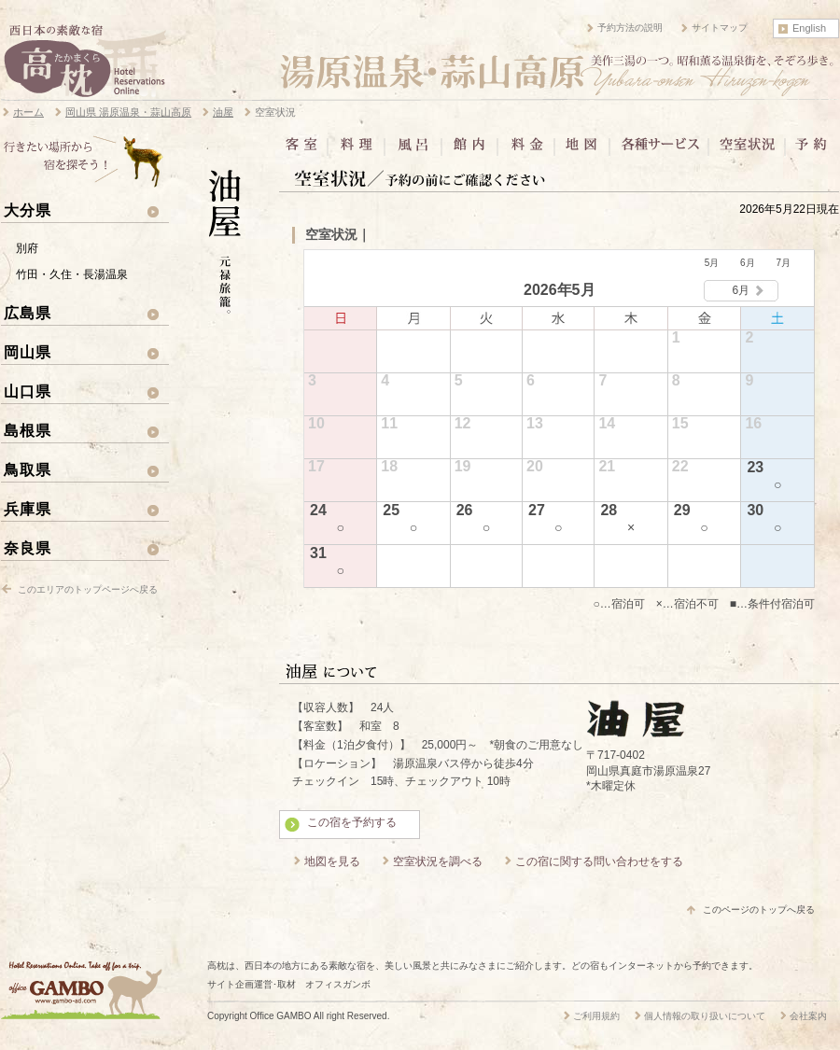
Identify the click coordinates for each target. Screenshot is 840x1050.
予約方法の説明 (630, 27)
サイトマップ (720, 27)
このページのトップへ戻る (759, 909)
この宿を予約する (352, 822)
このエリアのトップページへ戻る (88, 589)
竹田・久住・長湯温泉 (72, 274)
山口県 (27, 391)
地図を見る (332, 861)
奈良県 (27, 548)
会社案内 (808, 1016)
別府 (27, 248)
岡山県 (27, 352)
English (809, 28)
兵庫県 (27, 508)
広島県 (27, 312)
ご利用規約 (596, 1016)
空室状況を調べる (438, 861)
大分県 (27, 210)
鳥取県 (27, 469)
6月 (747, 263)
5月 (712, 263)
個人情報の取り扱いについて (704, 1016)
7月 (783, 263)
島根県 (27, 430)
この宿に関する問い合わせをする (599, 861)
